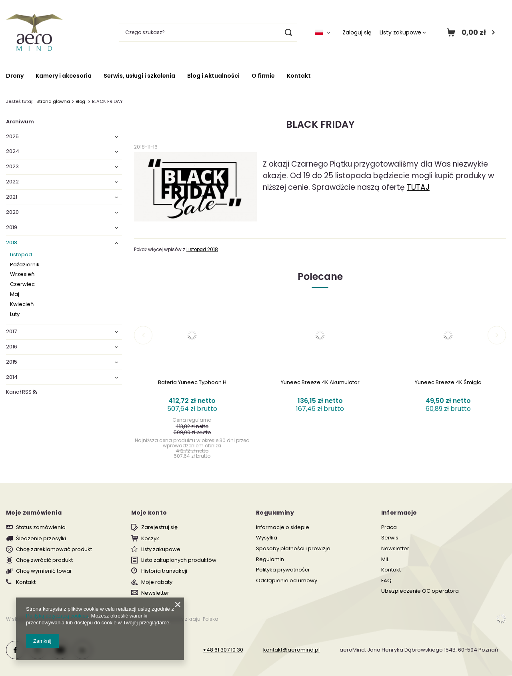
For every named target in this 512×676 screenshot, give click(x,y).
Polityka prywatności (282, 570)
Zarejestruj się (159, 527)
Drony (15, 76)
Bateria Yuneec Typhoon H (192, 382)
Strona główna (53, 101)
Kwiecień (22, 304)
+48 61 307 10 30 (223, 650)
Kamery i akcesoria (64, 76)
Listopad (21, 254)
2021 (11, 197)
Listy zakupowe (400, 32)
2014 (12, 377)
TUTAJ (418, 187)
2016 (11, 347)
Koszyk (150, 538)
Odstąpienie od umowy (286, 580)
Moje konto (149, 512)
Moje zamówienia (34, 512)
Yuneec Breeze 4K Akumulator (320, 382)
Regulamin (270, 559)
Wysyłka (266, 538)
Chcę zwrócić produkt (44, 560)
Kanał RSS (21, 392)
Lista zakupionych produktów (178, 560)
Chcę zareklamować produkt (54, 549)
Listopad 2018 (202, 249)
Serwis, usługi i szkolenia (139, 76)
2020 (12, 212)
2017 (11, 331)
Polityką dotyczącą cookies (57, 616)
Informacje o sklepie (282, 527)
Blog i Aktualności (213, 76)
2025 (12, 136)
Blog (81, 101)
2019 (11, 227)
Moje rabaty (156, 582)
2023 (12, 166)
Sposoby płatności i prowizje (293, 548)
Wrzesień (22, 274)
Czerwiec (22, 284)
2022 (12, 182)
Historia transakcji (164, 571)
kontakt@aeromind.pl (291, 650)
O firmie (263, 76)
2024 (12, 151)
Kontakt (299, 76)
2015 (11, 362)
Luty (15, 314)
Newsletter (155, 593)
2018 (11, 242)
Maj (14, 294)
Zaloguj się (357, 32)
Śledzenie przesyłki (41, 538)
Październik (25, 265)
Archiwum (20, 121)
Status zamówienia (41, 527)
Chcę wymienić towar (44, 571)
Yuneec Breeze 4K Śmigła (448, 382)
